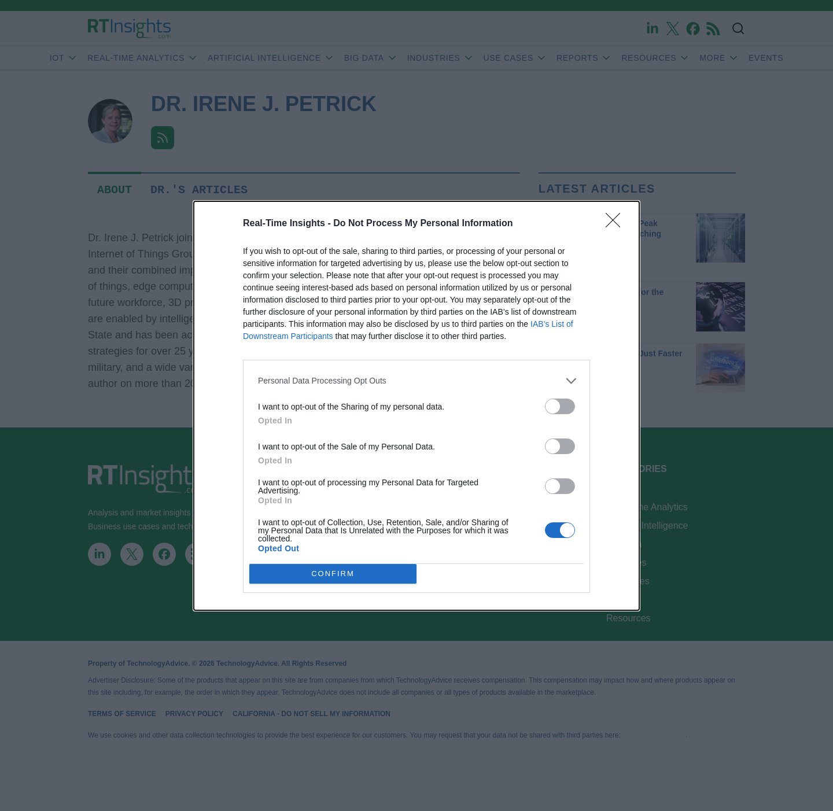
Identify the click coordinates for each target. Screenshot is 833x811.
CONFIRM (333, 573)
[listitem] (416, 381)
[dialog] (416, 405)
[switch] (560, 406)
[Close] (617, 224)
